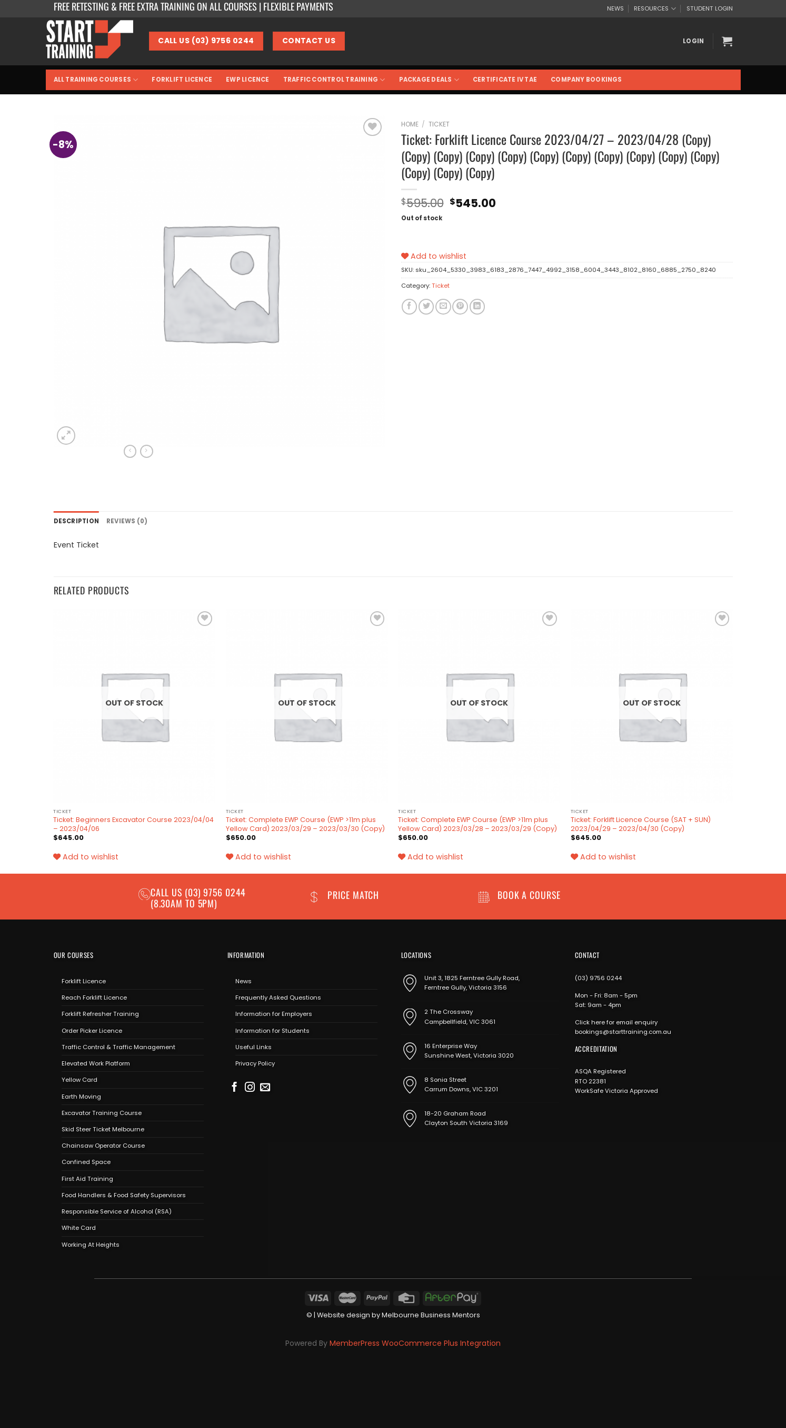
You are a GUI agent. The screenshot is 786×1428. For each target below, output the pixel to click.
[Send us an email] (265, 1087)
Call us (168, 892)
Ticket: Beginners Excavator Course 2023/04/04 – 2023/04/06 (133, 824)
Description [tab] (77, 521)
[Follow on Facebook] (235, 1087)
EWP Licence (248, 79)
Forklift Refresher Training (100, 1014)
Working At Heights (91, 1244)
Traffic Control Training (334, 80)
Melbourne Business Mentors (431, 1314)
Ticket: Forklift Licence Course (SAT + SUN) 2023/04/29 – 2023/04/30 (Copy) (641, 824)
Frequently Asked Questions (278, 997)
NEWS (615, 8)
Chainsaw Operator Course (103, 1145)
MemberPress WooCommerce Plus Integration (415, 1343)
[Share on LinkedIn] (477, 307)
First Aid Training (87, 1179)
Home (410, 124)
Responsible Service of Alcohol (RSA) (117, 1211)
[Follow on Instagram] (250, 1087)
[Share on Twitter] (426, 307)
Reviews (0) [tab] (127, 521)
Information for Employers (273, 1014)
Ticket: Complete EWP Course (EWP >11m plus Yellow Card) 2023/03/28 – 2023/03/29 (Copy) (477, 824)
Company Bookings (586, 79)
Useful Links (253, 1047)
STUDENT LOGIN (709, 8)
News (243, 981)
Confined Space (86, 1162)
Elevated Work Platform (96, 1063)
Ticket (439, 124)
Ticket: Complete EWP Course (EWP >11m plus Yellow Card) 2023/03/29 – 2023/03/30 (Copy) (305, 824)
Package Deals (429, 80)
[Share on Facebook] (409, 307)
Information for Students (272, 1030)
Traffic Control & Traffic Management (118, 1047)
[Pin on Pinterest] (459, 307)
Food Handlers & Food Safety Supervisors (124, 1195)
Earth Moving (81, 1096)
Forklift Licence (182, 79)
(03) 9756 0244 (598, 978)
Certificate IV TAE (505, 79)
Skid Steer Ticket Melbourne (103, 1129)
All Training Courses (96, 80)
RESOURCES (654, 9)
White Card (79, 1228)
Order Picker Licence (92, 1030)
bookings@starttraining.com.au (623, 1032)
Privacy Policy (255, 1063)
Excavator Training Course (102, 1113)
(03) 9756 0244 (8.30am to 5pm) (198, 897)
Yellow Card (79, 1079)
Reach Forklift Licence (94, 997)
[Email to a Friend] (443, 307)
